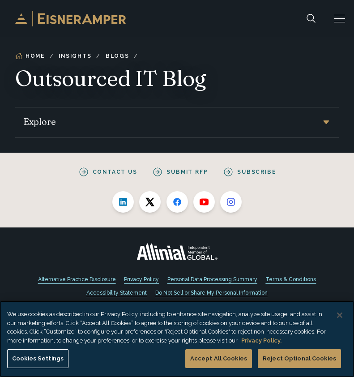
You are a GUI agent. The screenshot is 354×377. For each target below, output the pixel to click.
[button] (339, 18)
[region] (177, 339)
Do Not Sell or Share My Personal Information (211, 293)
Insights (75, 56)
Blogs (117, 56)
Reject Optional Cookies (299, 358)
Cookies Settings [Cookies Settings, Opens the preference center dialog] (38, 358)
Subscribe (256, 172)
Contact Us (115, 172)
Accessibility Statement (116, 293)
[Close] (340, 315)
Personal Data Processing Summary (212, 279)
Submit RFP (187, 172)
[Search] (311, 18)
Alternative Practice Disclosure (77, 279)
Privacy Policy (141, 279)
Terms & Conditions (290, 279)
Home (30, 56)
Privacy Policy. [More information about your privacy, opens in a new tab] (261, 340)
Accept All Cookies (218, 358)
